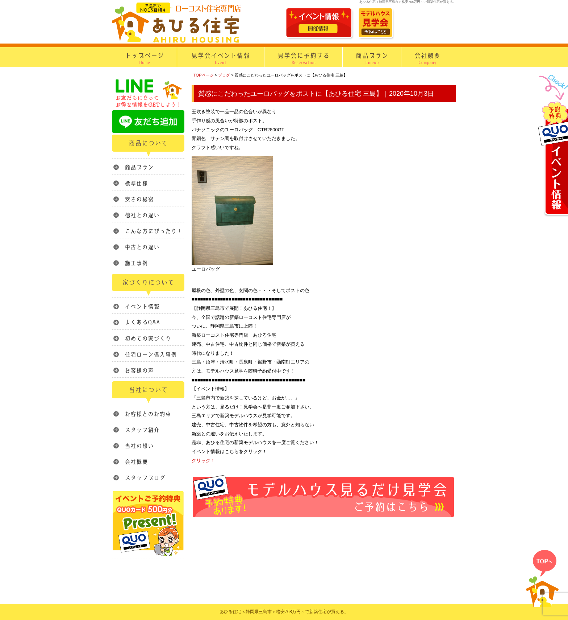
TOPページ (203, 75)
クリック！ (203, 460)
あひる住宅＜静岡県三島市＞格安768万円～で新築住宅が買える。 (284, 611)
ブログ (224, 75)
